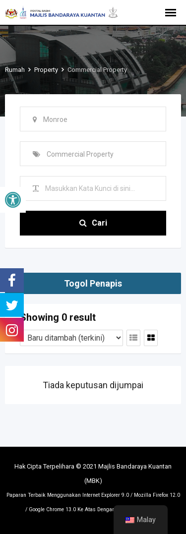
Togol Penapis (93, 283)
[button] (13, 200)
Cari (93, 223)
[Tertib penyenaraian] (71, 338)
